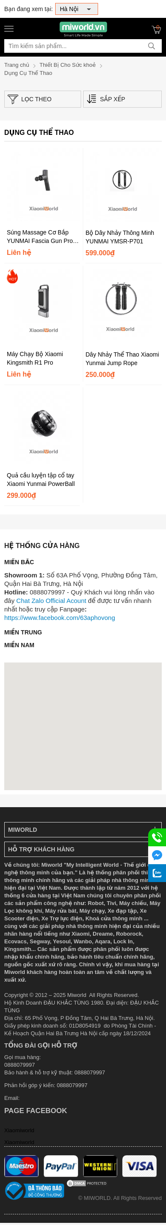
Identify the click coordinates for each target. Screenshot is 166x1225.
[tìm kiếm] (151, 46)
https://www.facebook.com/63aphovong (59, 617)
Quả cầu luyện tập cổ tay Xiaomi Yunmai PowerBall (41, 479)
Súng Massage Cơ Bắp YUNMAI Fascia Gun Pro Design (40, 237)
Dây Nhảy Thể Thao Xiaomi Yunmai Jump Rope (122, 358)
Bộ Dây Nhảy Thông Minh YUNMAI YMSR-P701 (120, 237)
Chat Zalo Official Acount (51, 600)
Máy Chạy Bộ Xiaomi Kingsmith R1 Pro (35, 358)
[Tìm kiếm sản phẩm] (83, 46)
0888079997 (72, 1085)
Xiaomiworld (19, 1130)
